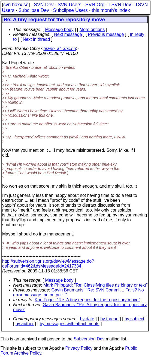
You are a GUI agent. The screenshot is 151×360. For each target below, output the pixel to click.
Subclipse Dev (34, 10)
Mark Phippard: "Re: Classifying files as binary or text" (95, 285)
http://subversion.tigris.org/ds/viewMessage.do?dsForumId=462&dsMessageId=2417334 (48, 263)
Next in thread (36, 39)
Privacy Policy (78, 348)
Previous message (106, 34)
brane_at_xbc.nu (60, 48)
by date (87, 318)
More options (92, 29)
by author (25, 323)
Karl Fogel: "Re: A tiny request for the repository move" (87, 299)
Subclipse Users (70, 10)
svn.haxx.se (16, 4)
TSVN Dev (119, 4)
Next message (68, 34)
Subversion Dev (89, 339)
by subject (134, 318)
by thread (109, 318)
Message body (59, 29)
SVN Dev (43, 4)
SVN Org (94, 4)
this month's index (111, 10)
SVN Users (69, 4)
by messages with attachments (69, 323)
